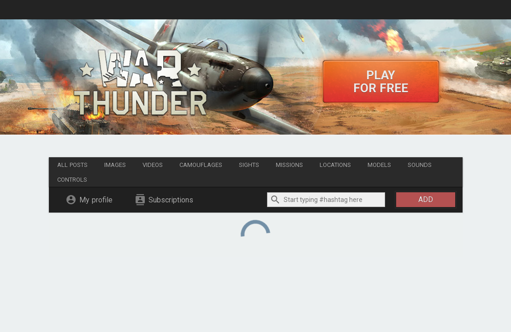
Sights (249, 164)
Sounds (420, 164)
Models (379, 164)
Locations (335, 164)
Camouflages (200, 164)
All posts (72, 164)
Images (115, 164)
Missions (289, 164)
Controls (72, 179)
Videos (153, 164)
